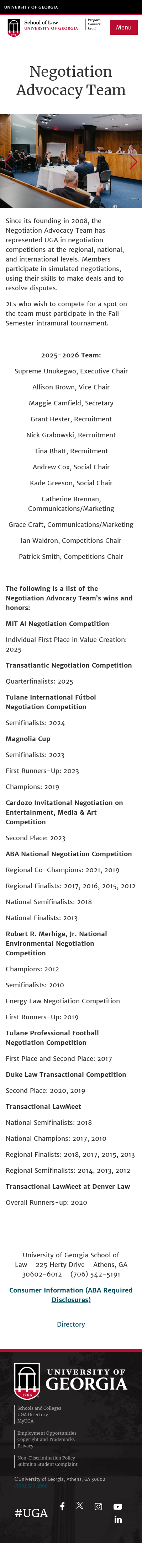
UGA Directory (32, 1414)
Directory (71, 1324)
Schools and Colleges (39, 1408)
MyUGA (25, 1421)
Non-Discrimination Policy (46, 1458)
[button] (8, 162)
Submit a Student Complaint (47, 1464)
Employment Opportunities (47, 1433)
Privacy (25, 1445)
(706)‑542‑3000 (31, 1485)
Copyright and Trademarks (46, 1439)
